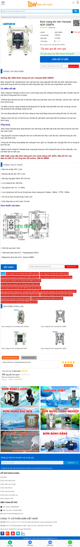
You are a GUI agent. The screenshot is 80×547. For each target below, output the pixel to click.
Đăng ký (71, 463)
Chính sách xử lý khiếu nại (9, 495)
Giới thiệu (4, 477)
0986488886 (15, 507)
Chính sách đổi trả (6, 488)
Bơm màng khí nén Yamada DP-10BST (54, 348)
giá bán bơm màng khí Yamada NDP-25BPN (15, 298)
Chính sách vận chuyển (8, 484)
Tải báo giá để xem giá (53, 48)
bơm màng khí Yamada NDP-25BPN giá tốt (54, 273)
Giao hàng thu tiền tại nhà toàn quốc (58, 54)
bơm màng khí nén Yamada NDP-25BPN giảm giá (22, 273)
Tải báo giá (75, 32)
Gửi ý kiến (68, 365)
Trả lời (4, 380)
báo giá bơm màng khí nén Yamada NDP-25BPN (56, 295)
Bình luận (52, 27)
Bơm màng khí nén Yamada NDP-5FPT (14, 348)
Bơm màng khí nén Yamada (17, 17)
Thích (9, 379)
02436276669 (17, 510)
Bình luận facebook (29, 358)
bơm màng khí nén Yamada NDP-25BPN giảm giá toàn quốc (21, 288)
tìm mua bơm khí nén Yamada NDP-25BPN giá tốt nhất (19, 302)
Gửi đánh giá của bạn (10, 358)
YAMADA (57, 35)
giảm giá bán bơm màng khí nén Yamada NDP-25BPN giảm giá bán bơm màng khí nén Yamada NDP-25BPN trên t (38, 291)
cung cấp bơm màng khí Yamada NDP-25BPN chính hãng (20, 277)
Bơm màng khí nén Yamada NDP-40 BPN (15, 326)
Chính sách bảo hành (7, 491)
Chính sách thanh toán (8, 480)
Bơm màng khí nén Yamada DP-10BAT (53, 326)
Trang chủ (4, 17)
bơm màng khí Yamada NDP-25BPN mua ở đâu (47, 298)
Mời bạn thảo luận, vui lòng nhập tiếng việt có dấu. (30, 364)
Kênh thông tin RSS (7, 498)
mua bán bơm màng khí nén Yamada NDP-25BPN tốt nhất (20, 295)
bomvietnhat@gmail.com (15, 513)
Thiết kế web (39, 538)
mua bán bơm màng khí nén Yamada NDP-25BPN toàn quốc (21, 281)
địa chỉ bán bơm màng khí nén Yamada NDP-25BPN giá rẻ (20, 284)
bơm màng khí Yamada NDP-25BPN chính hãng (56, 277)
